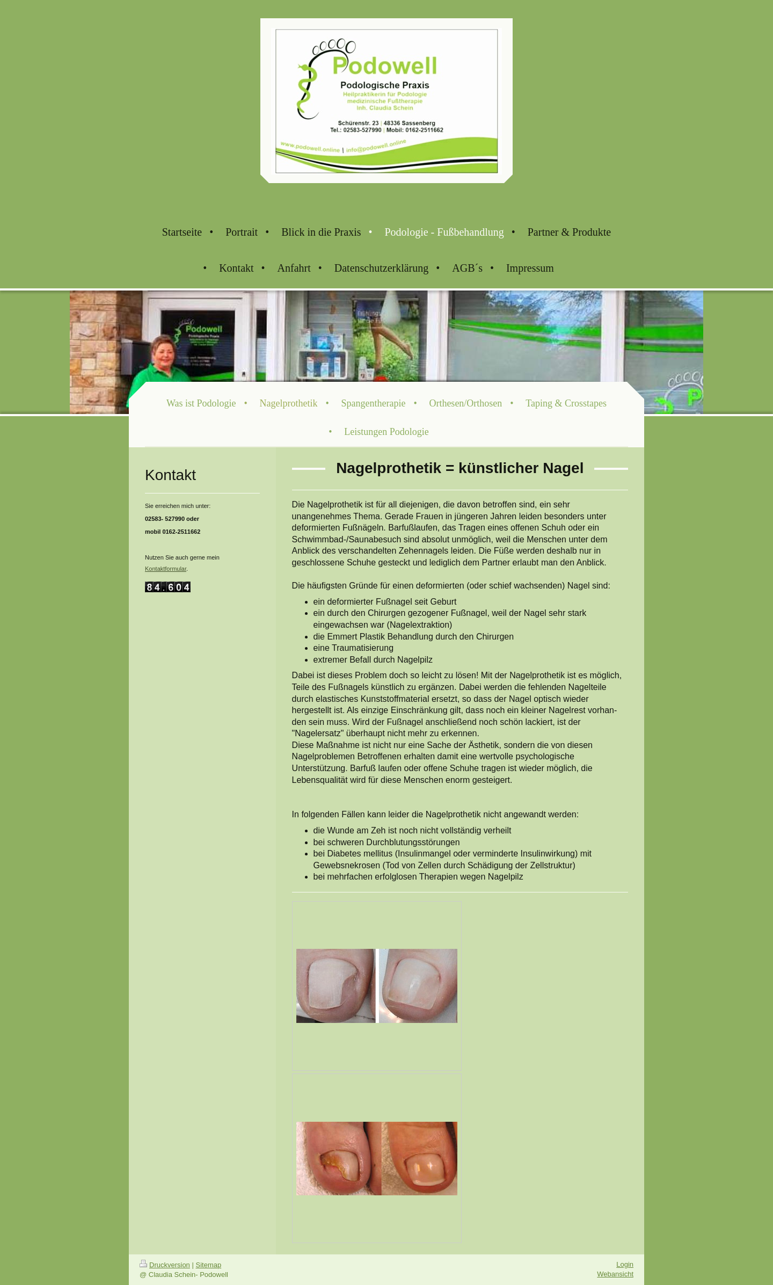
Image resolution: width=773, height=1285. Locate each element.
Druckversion (165, 1265)
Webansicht (615, 1274)
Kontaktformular (165, 568)
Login (624, 1264)
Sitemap (209, 1265)
